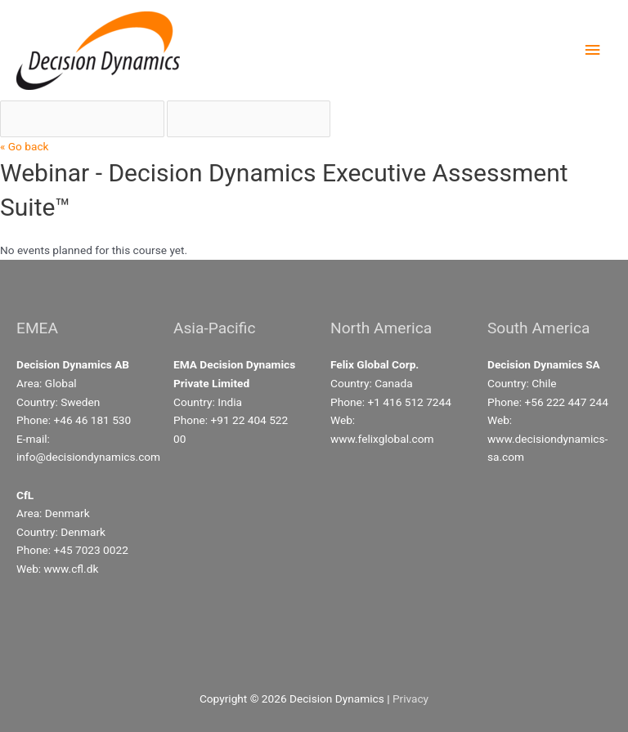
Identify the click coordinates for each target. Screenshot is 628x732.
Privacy (410, 698)
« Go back (24, 146)
